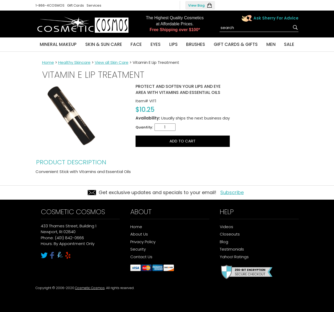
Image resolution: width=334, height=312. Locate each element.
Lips (173, 44)
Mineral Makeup (58, 44)
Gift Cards (75, 5)
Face (136, 44)
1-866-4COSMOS (50, 5)
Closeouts (230, 234)
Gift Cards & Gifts (236, 44)
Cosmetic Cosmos (90, 288)
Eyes (156, 44)
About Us (139, 234)
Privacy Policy (143, 241)
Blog (224, 241)
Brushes (195, 44)
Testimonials (232, 249)
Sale (289, 44)
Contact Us (141, 257)
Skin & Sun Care (103, 44)
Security (138, 249)
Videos (226, 226)
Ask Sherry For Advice (275, 18)
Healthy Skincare (74, 62)
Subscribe (232, 192)
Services (94, 5)
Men (271, 44)
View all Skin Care (111, 62)
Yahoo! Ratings (234, 257)
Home (48, 62)
